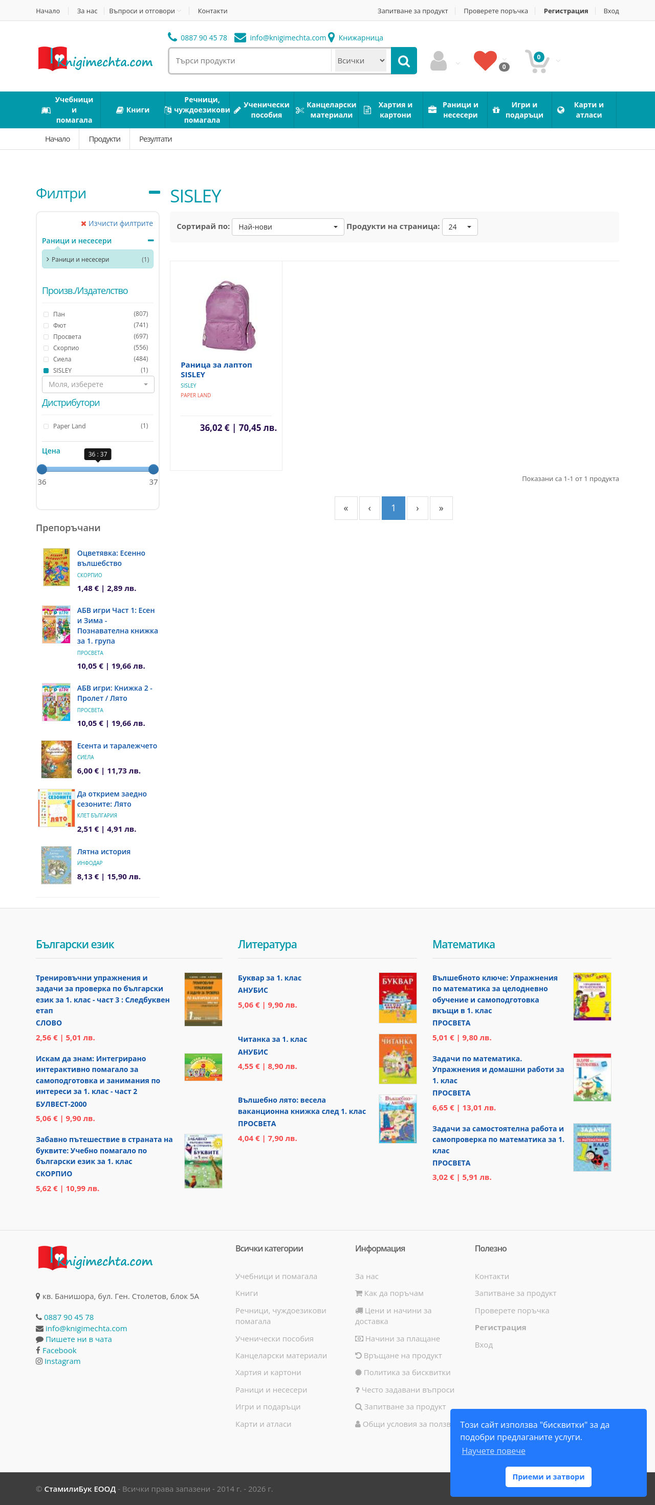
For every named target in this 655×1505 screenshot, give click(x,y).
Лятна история (104, 851)
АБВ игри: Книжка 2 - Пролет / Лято (114, 693)
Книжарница (355, 37)
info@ (280, 37)
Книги (246, 1293)
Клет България (97, 815)
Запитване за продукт (411, 11)
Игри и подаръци (268, 1406)
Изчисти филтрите (117, 223)
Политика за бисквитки (403, 1372)
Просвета (90, 652)
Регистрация (565, 11)
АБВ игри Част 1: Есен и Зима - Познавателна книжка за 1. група (117, 625)
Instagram (63, 1361)
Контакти (213, 11)
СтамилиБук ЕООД (80, 1489)
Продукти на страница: (393, 226)
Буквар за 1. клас (269, 978)
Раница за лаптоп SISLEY (216, 369)
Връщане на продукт (398, 1355)
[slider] (42, 469)
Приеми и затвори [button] (548, 1476)
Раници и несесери (77, 240)
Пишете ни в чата (79, 1339)
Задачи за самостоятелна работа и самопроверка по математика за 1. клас (498, 1139)
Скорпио (89, 575)
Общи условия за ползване (410, 1424)
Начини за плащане (397, 1338)
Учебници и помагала (276, 1276)
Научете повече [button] (493, 1450)
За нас (87, 11)
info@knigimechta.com (86, 1328)
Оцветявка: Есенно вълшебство (111, 558)
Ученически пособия (274, 1338)
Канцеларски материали (281, 1355)
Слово (49, 1023)
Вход (612, 11)
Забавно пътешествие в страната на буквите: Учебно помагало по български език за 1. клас (104, 1150)
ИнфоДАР (90, 862)
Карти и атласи (263, 1424)
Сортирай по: (203, 226)
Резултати (155, 138)
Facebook (59, 1350)
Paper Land (196, 395)
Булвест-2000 (61, 1104)
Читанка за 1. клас (272, 1039)
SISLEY (188, 385)
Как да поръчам (389, 1293)
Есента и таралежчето (117, 745)
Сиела (85, 757)
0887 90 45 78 (198, 37)
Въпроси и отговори (143, 11)
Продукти (104, 138)
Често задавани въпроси (404, 1389)
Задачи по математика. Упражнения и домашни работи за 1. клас (498, 1069)
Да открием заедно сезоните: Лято (112, 799)
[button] (98, 384)
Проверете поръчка (495, 11)
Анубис (253, 990)
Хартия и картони (268, 1372)
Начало (48, 11)
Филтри (61, 192)
